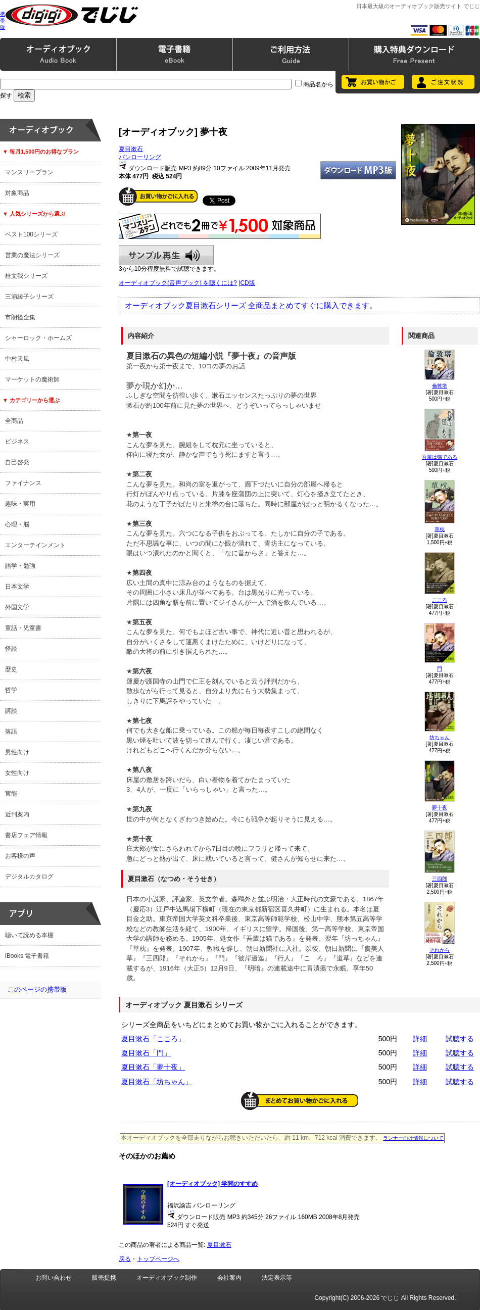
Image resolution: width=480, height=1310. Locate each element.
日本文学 (17, 586)
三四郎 (439, 879)
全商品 (14, 420)
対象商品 (17, 193)
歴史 (11, 669)
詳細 (420, 1039)
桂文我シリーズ (26, 275)
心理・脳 (17, 524)
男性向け (17, 752)
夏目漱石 (131, 149)
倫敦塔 (439, 386)
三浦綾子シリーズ (29, 296)
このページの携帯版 (37, 989)
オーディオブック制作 (166, 1277)
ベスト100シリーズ (31, 234)
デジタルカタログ (29, 876)
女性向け (17, 773)
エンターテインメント (35, 545)
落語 (11, 731)
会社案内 (229, 1277)
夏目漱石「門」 (146, 1053)
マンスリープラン (29, 172)
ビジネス (17, 441)
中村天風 (17, 358)
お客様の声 (20, 855)
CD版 (247, 282)
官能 (11, 793)
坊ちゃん (439, 737)
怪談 (11, 648)
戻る (125, 1259)
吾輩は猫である (439, 457)
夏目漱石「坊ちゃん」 (156, 1082)
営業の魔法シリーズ (32, 255)
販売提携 (104, 1277)
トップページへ (158, 1259)
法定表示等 (277, 1277)
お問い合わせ (53, 1277)
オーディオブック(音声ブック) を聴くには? (178, 282)
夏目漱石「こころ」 (153, 1039)
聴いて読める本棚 (29, 935)
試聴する (460, 1039)
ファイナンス (23, 483)
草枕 (440, 529)
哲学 (11, 690)
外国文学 (17, 607)
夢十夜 (439, 807)
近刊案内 (17, 814)
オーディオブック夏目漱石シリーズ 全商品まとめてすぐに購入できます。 (251, 305)
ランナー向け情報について (413, 1138)
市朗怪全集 (20, 317)
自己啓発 (17, 462)
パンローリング (140, 157)
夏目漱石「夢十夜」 (153, 1067)
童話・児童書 (23, 628)
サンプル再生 (166, 255)
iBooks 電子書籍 (27, 955)
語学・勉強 (20, 565)
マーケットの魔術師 (32, 379)
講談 (11, 710)
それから (439, 950)
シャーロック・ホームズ (38, 338)
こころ (439, 600)
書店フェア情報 (26, 835)
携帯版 (2, 20)
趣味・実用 (20, 503)
